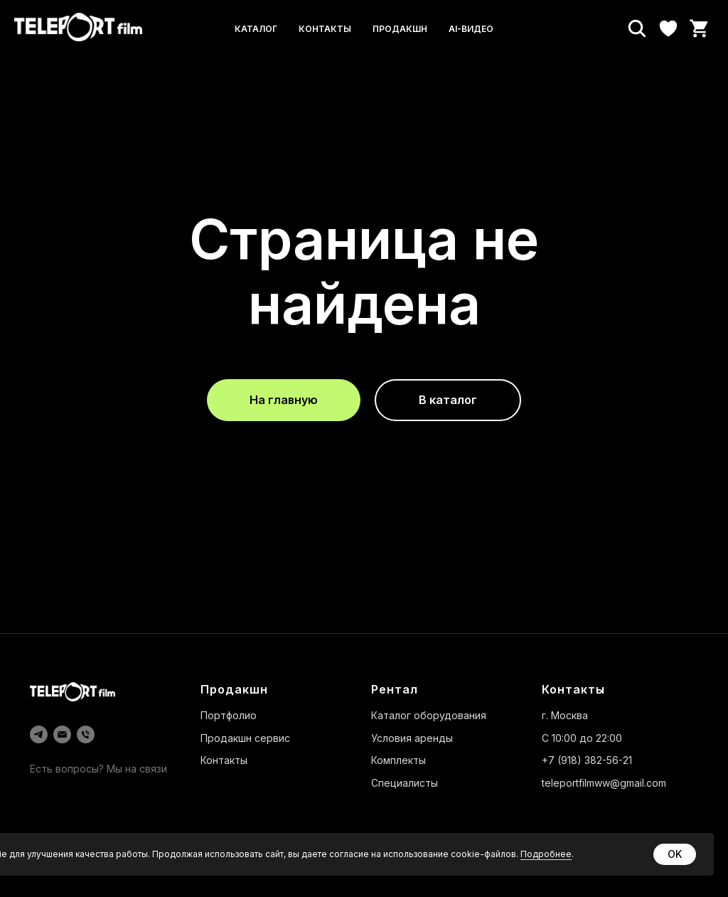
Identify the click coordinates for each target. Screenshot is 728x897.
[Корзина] (699, 28)
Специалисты (404, 783)
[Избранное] (668, 28)
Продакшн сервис (245, 738)
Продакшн (400, 28)
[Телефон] (86, 734)
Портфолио (228, 715)
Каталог (256, 28)
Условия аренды (412, 738)
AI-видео (471, 28)
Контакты (325, 28)
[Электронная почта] (62, 734)
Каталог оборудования (428, 715)
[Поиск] (637, 28)
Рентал (394, 689)
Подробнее (546, 854)
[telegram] (39, 734)
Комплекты (398, 760)
